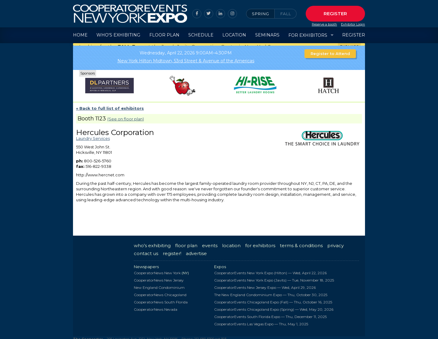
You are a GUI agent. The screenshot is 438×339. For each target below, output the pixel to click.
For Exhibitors (307, 35)
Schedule (201, 35)
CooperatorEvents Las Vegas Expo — (261, 321)
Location (234, 35)
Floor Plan (164, 35)
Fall (285, 13)
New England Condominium (159, 284)
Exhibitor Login (353, 24)
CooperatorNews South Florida (161, 299)
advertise (196, 251)
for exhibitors (260, 243)
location (231, 243)
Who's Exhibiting (118, 35)
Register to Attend (330, 50)
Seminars (267, 35)
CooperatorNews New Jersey (159, 277)
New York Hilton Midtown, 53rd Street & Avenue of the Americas (185, 58)
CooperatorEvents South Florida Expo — (270, 314)
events (209, 243)
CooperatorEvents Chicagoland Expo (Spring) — (273, 306)
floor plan (186, 243)
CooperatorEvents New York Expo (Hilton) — (270, 270)
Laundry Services (93, 135)
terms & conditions (301, 243)
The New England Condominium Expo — (270, 292)
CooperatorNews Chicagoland (160, 292)
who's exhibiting (152, 243)
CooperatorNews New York (157, 270)
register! (172, 251)
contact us (146, 251)
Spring (260, 13)
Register (335, 13)
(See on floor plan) (125, 116)
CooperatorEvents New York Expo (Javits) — (274, 277)
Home (80, 35)
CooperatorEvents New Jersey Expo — (265, 284)
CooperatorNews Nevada (155, 306)
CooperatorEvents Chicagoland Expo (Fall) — (273, 299)
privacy (335, 243)
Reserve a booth (324, 24)
